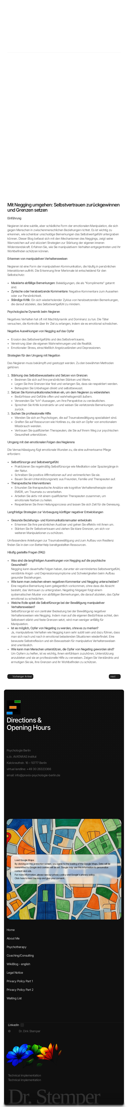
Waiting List (14, 998)
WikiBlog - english (18, 964)
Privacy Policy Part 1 (20, 981)
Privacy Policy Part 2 (20, 989)
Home (11, 930)
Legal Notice (15, 972)
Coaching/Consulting (20, 955)
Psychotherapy (16, 947)
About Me (13, 938)
